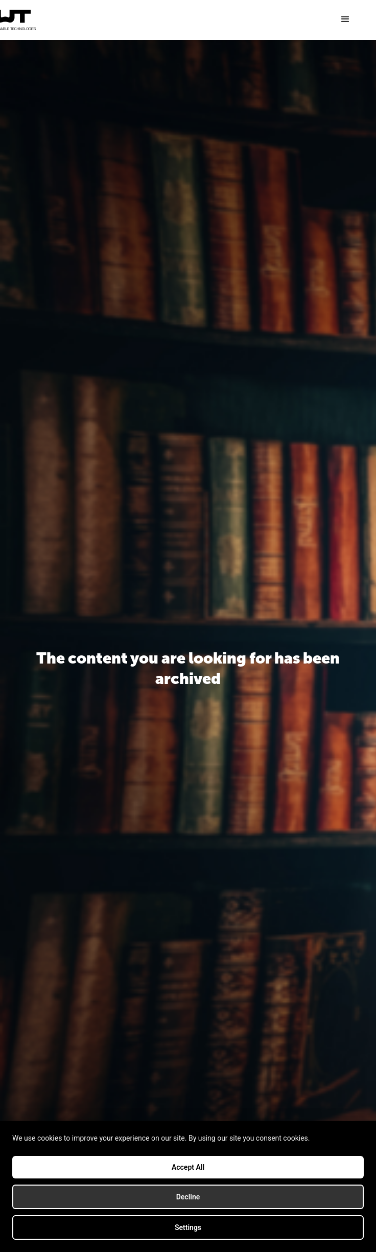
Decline (188, 1197)
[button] (345, 19)
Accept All (188, 1167)
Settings (188, 1227)
